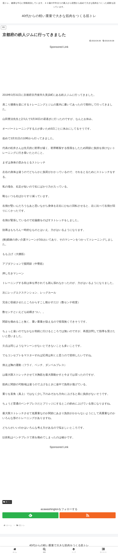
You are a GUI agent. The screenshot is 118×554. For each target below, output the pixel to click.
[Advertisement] (59, 70)
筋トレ (7, 502)
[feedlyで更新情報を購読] (30, 515)
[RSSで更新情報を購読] (88, 515)
